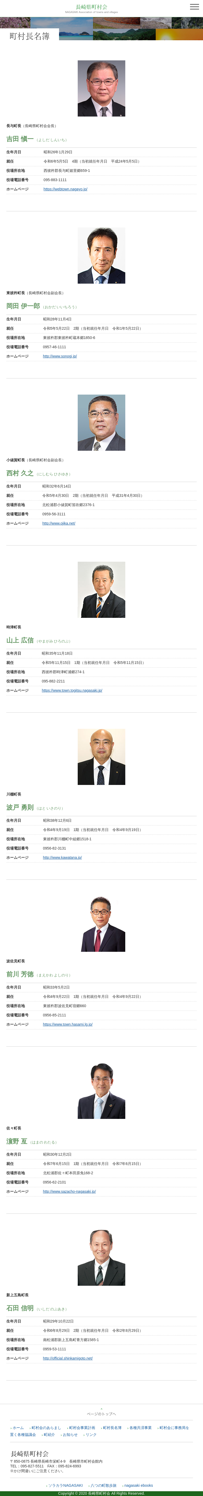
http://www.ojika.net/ (58, 523)
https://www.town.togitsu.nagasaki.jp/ (72, 690)
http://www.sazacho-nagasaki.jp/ (69, 1191)
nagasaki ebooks (138, 1485)
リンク (91, 1434)
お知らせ (70, 1434)
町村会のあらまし (46, 1428)
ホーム (18, 1428)
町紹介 (49, 1434)
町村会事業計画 (82, 1428)
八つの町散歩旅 (104, 1485)
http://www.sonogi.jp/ (60, 356)
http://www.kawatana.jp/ (62, 857)
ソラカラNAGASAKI (65, 1485)
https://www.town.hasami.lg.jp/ (68, 1024)
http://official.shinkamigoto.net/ (68, 1358)
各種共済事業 (141, 1428)
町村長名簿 (112, 1428)
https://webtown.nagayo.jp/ (65, 189)
